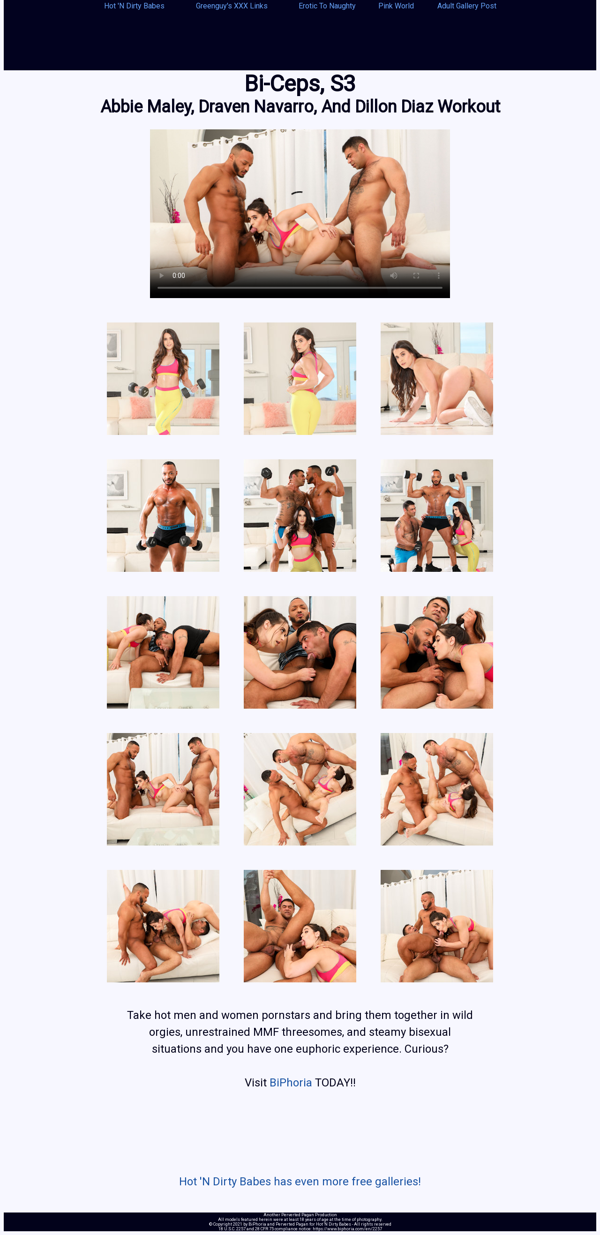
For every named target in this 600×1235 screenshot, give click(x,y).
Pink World (396, 5)
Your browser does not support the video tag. (300, 213)
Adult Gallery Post (466, 5)
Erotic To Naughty (327, 5)
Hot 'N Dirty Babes (134, 5)
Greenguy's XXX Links (232, 5)
